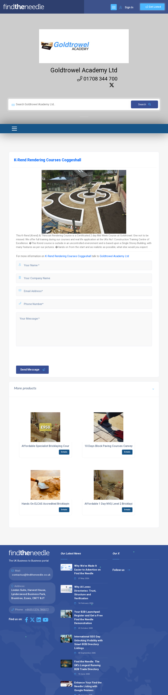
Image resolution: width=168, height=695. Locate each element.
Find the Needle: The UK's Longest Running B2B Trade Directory (87, 665)
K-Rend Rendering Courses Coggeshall (68, 256)
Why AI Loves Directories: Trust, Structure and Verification (85, 592)
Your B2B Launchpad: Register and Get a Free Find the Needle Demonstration (88, 617)
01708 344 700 (97, 79)
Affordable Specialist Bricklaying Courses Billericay (54, 446)
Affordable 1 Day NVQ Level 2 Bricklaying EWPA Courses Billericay (126, 503)
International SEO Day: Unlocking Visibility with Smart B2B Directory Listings (88, 642)
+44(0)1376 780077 (37, 609)
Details (64, 452)
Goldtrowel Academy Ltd (83, 70)
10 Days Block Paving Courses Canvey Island (113, 446)
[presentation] (41, 355)
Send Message (32, 369)
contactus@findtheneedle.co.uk (31, 574)
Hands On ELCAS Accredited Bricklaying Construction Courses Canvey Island (69, 503)
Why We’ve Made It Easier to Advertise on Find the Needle (87, 569)
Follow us (121, 570)
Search (144, 104)
